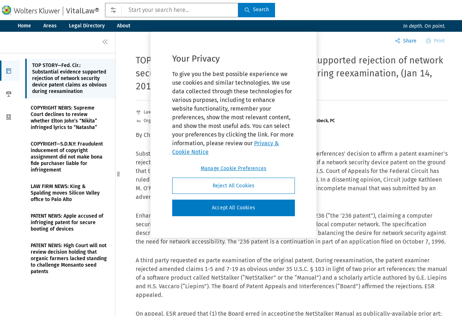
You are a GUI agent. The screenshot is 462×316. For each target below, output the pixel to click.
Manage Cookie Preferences (233, 168)
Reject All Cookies (234, 186)
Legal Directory (87, 26)
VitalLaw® (82, 10)
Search (256, 9)
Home (24, 26)
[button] (10, 71)
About (123, 26)
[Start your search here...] (171, 10)
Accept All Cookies (233, 208)
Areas (50, 26)
